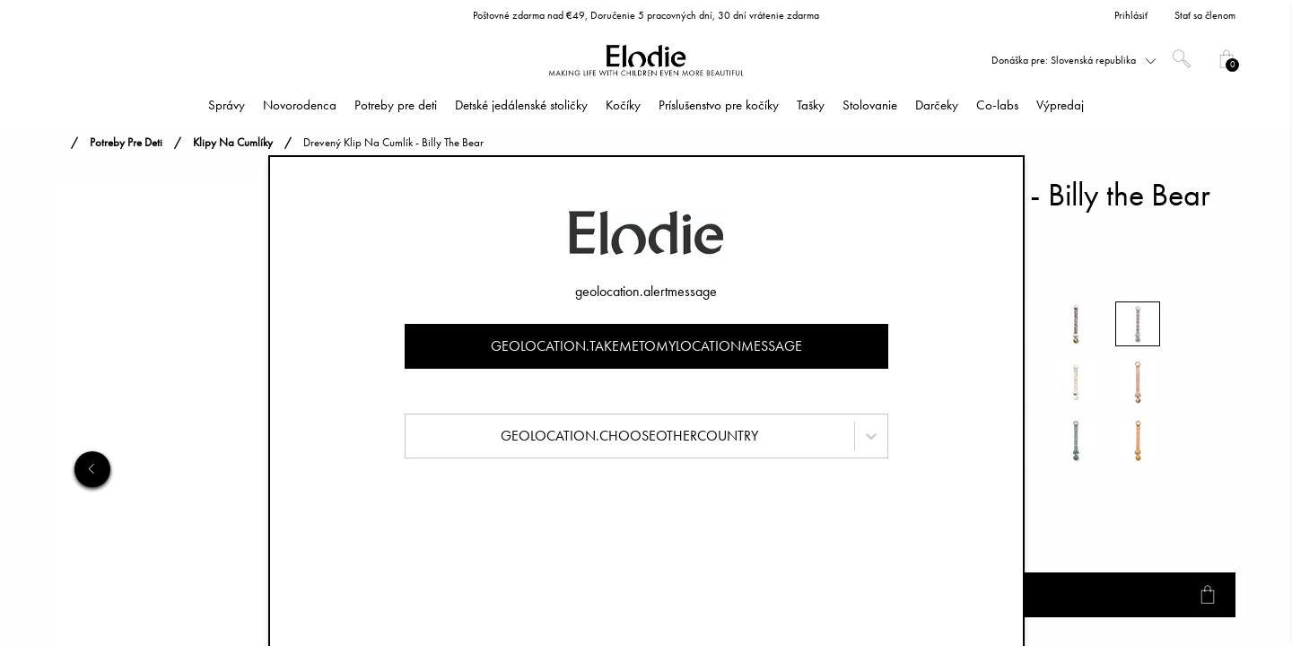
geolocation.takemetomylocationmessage (646, 345)
